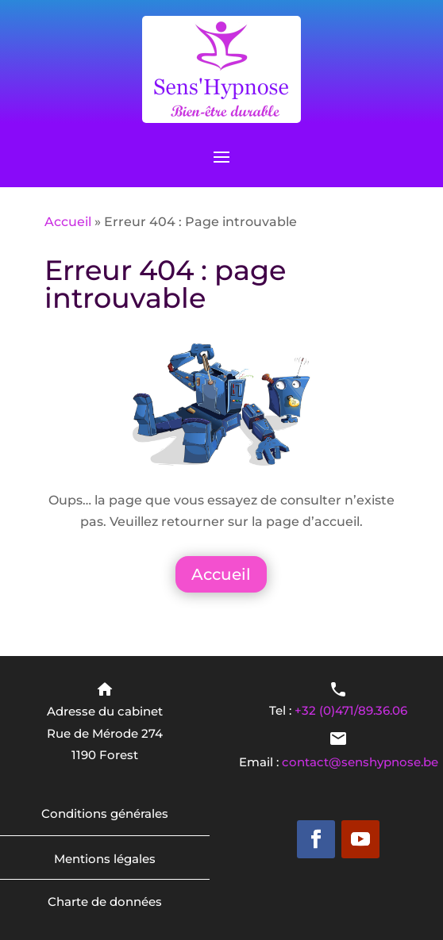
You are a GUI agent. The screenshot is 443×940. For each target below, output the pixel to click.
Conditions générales (104, 813)
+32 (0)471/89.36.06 (351, 710)
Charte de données (105, 901)
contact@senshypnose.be (360, 761)
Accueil (67, 221)
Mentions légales (105, 858)
